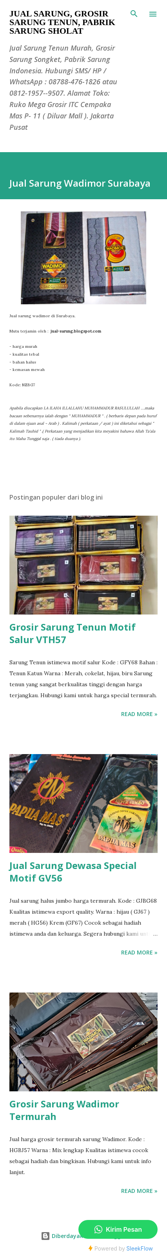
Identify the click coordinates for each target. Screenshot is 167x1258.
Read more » (139, 714)
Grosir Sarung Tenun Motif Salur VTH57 (72, 633)
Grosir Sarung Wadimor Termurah (64, 1110)
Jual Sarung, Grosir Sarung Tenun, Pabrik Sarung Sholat (62, 22)
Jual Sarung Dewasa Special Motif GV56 (73, 871)
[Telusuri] (134, 14)
